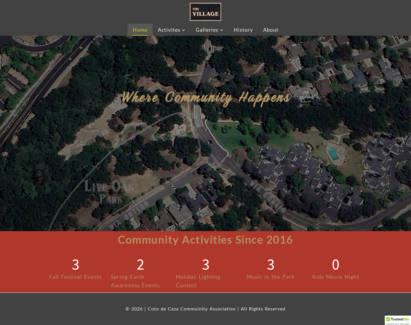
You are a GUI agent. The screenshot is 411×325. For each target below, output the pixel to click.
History (243, 30)
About (271, 30)
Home (140, 30)
